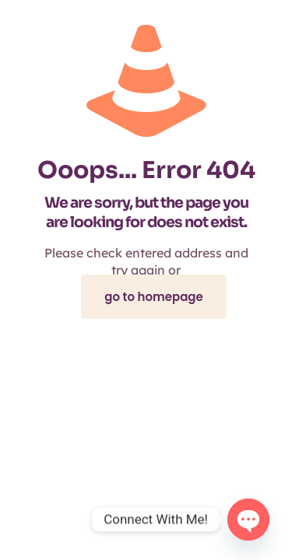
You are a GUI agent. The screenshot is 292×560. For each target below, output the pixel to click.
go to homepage (153, 297)
